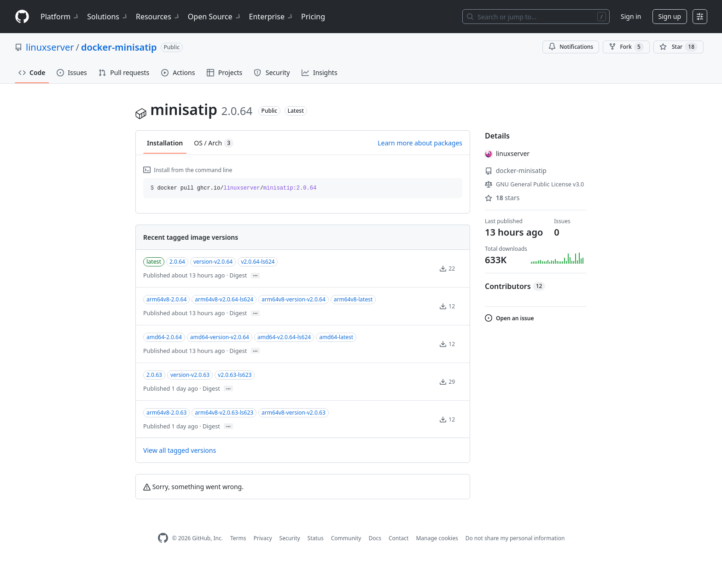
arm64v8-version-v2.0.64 (294, 299)
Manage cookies (437, 538)
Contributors (515, 286)
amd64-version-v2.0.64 (219, 337)
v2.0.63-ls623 (234, 375)
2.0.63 (154, 375)
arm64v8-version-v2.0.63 (294, 412)
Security (289, 538)
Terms (238, 538)
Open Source (215, 17)
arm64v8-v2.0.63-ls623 (224, 412)
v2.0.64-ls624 (257, 262)
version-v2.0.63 (190, 375)
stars (502, 197)
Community (346, 538)
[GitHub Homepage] (163, 538)
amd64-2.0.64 (164, 337)
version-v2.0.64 (213, 262)
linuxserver (50, 47)
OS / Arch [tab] (213, 143)
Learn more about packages (420, 143)
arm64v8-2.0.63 (166, 412)
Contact (398, 538)
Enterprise (271, 17)
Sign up (669, 16)
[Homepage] (22, 16)
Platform (60, 17)
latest (153, 262)
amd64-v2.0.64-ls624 (284, 337)
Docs (374, 538)
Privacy (263, 538)
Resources (158, 17)
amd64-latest (336, 337)
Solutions (107, 17)
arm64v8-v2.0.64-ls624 (224, 299)
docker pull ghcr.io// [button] (233, 188)
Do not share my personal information (515, 538)
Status (316, 538)
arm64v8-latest (353, 299)
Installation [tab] (165, 143)
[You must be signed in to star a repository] (678, 46)
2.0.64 (177, 262)
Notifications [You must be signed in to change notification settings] (570, 47)
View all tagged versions (179, 450)
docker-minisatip (119, 47)
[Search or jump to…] (536, 16)
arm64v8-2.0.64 (166, 299)
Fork (626, 47)
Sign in (631, 16)
